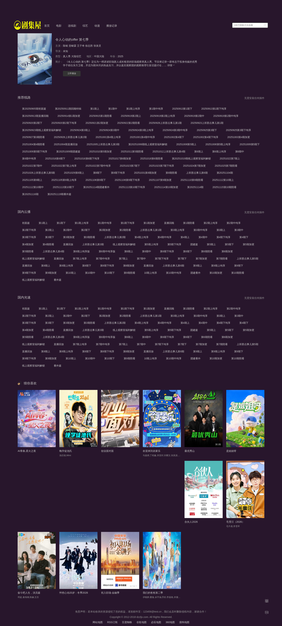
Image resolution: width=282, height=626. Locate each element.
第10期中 (90, 272)
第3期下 (49, 237)
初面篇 (26, 223)
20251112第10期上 (223, 179)
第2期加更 (105, 230)
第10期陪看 (237, 272)
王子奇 (81, 45)
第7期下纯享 (162, 258)
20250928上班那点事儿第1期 (165, 122)
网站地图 (98, 622)
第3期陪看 (89, 237)
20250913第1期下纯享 (213, 108)
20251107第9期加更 (160, 179)
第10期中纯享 (173, 272)
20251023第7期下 (130, 165)
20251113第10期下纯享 (132, 187)
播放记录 (111, 25)
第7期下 (182, 258)
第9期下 (238, 265)
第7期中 (141, 258)
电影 (59, 25)
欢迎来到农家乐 (151, 450)
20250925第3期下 (207, 130)
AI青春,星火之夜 (27, 450)
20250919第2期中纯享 (225, 115)
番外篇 (57, 279)
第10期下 (109, 272)
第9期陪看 (129, 272)
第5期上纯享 (151, 244)
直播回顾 (169, 223)
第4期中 (203, 237)
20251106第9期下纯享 (127, 179)
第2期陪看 (125, 230)
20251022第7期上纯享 (63, 165)
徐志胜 (89, 45)
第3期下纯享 (29, 237)
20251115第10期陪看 (225, 187)
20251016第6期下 (55, 158)
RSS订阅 (112, 622)
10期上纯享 (150, 272)
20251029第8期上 (74, 172)
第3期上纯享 (177, 230)
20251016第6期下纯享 (86, 158)
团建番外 (195, 272)
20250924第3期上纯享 (141, 130)
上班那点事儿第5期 (247, 258)
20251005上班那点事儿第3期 (103, 144)
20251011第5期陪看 (132, 151)
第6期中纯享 (29, 158)
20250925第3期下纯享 (238, 130)
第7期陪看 (222, 258)
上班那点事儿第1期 (151, 230)
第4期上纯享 (142, 237)
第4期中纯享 (165, 237)
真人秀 (66, 56)
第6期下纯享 (167, 251)
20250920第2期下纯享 (63, 122)
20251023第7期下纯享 (161, 165)
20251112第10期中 (33, 187)
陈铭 (65, 45)
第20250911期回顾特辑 (68, 108)
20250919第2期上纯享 (162, 115)
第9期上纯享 (218, 265)
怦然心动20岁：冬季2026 (73, 592)
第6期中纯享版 (107, 251)
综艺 (85, 25)
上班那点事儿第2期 (115, 237)
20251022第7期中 (32, 165)
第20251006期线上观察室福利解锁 (147, 144)
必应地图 (156, 622)
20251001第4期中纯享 (142, 137)
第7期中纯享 (103, 258)
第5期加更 (248, 244)
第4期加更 (28, 244)
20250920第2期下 (32, 122)
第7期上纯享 (80, 258)
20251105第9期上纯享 (63, 179)
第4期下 (243, 237)
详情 (171, 65)
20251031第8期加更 (145, 172)
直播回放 (68, 244)
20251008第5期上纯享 (218, 144)
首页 (47, 25)
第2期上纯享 (211, 223)
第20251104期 (225, 172)
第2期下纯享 (29, 230)
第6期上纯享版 (81, 251)
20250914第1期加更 (69, 115)
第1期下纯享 (128, 223)
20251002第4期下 (174, 137)
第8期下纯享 (118, 172)
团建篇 (194, 244)
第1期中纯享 (156, 108)
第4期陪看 (48, 244)
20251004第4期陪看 (33, 144)
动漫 (97, 25)
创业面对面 (107, 450)
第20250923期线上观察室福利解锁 (41, 130)
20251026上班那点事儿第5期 (38, 172)
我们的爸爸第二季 (153, 592)
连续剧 (72, 25)
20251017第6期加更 (119, 158)
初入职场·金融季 (110, 592)
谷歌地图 (142, 622)
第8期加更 (129, 265)
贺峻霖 (72, 45)
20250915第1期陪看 (100, 115)
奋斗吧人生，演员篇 (29, 592)
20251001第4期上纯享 (108, 137)
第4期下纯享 (224, 237)
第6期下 (187, 251)
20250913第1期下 (182, 108)
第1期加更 (149, 223)
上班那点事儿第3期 (93, 244)
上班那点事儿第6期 (197, 172)
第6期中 (239, 151)
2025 (120, 56)
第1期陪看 (189, 223)
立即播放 (71, 73)
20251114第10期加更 (166, 187)
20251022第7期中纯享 (98, 165)
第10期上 (71, 272)
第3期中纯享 (201, 230)
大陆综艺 (76, 56)
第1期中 (112, 108)
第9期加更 (51, 272)
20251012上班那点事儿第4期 (169, 151)
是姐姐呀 (231, 450)
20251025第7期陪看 (226, 165)
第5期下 (229, 244)
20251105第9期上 (32, 179)
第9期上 (197, 265)
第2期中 (67, 230)
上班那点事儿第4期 (53, 251)
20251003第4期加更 (238, 137)
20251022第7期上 (230, 158)
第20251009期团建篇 (68, 151)
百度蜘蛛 (127, 622)
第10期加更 (216, 272)
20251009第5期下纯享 (34, 151)
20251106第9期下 (96, 179)
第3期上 (221, 230)
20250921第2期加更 (97, 122)
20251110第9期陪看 (192, 179)
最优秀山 (190, 450)
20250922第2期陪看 (128, 122)
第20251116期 (30, 194)
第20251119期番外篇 (59, 194)
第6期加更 (227, 251)
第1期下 (61, 223)
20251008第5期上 (186, 144)
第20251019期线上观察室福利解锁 (191, 158)
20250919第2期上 (131, 115)
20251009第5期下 (250, 144)
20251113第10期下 (63, 187)
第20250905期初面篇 (34, 108)
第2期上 (49, 230)
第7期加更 (201, 258)
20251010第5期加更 (100, 151)
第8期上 (45, 265)
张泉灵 (97, 45)
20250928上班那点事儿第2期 (70, 137)
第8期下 (97, 172)
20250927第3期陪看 (33, 137)
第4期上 (185, 237)
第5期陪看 (28, 251)
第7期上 (123, 258)
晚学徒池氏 (65, 450)
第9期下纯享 (29, 272)
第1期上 (94, 108)
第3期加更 (69, 237)
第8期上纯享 (66, 265)
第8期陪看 (171, 172)
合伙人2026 (191, 521)
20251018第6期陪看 (151, 158)
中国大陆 (99, 56)
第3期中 (238, 230)
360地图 (170, 622)
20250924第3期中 (109, 130)
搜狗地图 (184, 622)
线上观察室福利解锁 (124, 244)
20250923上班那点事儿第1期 (207, 122)
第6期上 (198, 151)
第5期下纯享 (174, 244)
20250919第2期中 (194, 115)
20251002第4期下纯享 (205, 137)
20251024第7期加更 (194, 165)
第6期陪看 (207, 251)
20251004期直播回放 (66, 144)
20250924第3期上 (80, 130)
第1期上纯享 (133, 108)
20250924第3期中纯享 (175, 130)
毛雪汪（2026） (235, 521)
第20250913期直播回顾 (35, 115)
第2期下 (85, 230)
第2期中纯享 (234, 223)
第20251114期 (195, 187)
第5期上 (211, 244)
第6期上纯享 (219, 151)
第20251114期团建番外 (96, 187)
